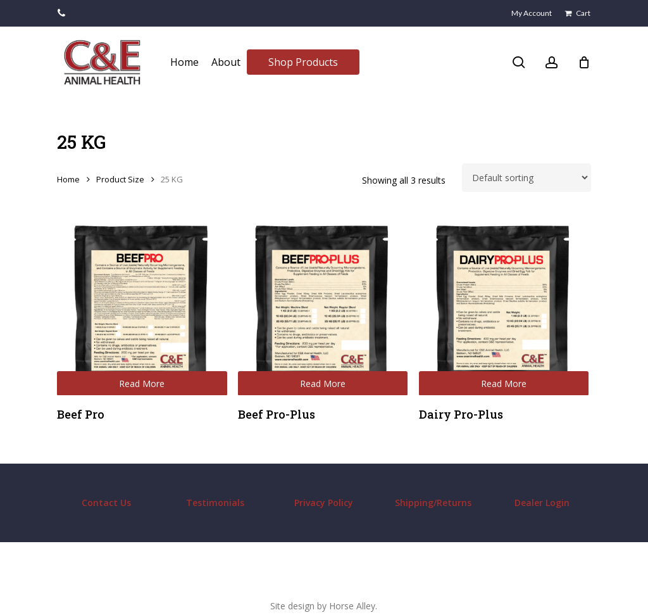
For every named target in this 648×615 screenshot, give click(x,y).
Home (68, 179)
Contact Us (106, 503)
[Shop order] (526, 177)
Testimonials (215, 503)
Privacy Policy (323, 503)
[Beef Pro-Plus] (323, 310)
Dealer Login (542, 503)
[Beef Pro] (142, 310)
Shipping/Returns (433, 503)
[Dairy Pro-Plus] (504, 310)
